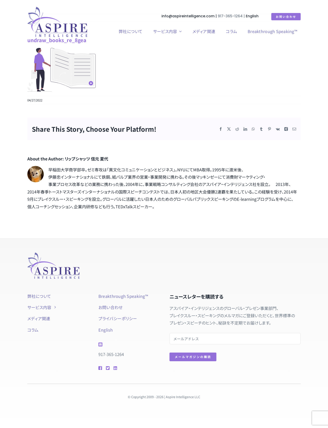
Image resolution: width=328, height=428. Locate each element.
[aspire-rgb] (57, 9)
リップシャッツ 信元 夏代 (86, 159)
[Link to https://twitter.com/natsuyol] (107, 368)
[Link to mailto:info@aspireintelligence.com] (127, 344)
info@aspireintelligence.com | (190, 16)
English (252, 16)
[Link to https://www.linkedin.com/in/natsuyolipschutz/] (121, 368)
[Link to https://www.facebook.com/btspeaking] (100, 368)
